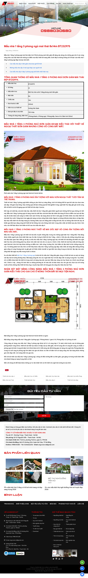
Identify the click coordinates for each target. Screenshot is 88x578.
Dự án (58, 3)
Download (35, 531)
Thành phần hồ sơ (71, 524)
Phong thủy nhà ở (67, 504)
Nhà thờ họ (68, 3)
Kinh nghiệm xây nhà (38, 523)
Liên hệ (80, 504)
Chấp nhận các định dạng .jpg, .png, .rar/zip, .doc (19, 412)
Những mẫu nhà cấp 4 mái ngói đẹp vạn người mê (26, 68)
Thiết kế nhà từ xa (58, 531)
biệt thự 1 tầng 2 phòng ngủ (26, 255)
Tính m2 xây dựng (58, 536)
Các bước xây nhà (58, 540)
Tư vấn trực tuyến (38, 528)
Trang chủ (9, 504)
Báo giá (53, 504)
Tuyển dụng (36, 526)
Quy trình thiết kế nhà (71, 520)
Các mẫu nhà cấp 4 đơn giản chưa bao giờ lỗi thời (26, 64)
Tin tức (17, 22)
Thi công (50, 3)
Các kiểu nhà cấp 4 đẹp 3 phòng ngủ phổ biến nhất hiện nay (29, 72)
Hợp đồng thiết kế (58, 515)
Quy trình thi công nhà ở (56, 525)
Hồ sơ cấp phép (70, 528)
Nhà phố (31, 3)
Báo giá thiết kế (57, 528)
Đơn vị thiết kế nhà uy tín (57, 545)
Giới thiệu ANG (22, 504)
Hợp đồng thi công (69, 516)
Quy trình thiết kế (37, 520)
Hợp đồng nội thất (58, 520)
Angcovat (11, 22)
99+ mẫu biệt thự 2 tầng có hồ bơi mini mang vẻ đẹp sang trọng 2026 (23, 488)
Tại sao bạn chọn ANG (39, 515)
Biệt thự (22, 3)
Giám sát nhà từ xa (70, 532)
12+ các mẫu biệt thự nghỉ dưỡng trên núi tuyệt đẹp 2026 (64, 488)
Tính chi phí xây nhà (70, 536)
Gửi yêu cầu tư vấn (39, 504)
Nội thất (41, 3)
